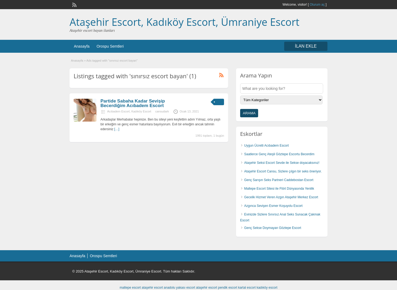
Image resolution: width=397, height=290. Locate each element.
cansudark (162, 111)
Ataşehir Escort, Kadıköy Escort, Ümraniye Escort (184, 22)
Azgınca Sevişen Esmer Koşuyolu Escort (273, 206)
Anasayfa (81, 46)
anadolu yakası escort (179, 287)
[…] (116, 129)
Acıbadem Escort (118, 111)
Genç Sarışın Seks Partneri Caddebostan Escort (278, 180)
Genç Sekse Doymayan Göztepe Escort (272, 228)
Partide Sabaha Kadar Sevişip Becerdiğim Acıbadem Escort (132, 103)
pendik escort (227, 287)
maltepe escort (130, 287)
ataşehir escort (152, 287)
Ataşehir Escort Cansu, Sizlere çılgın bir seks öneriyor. (283, 171)
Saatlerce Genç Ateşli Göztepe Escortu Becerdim (279, 154)
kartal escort (246, 287)
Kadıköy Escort (141, 111)
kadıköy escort (267, 287)
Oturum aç (318, 4)
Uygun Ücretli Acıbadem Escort (266, 145)
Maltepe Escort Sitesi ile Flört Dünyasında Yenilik (279, 188)
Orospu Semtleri (110, 46)
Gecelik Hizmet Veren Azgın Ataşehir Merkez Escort (281, 197)
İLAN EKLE (306, 46)
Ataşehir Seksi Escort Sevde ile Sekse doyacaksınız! (281, 163)
